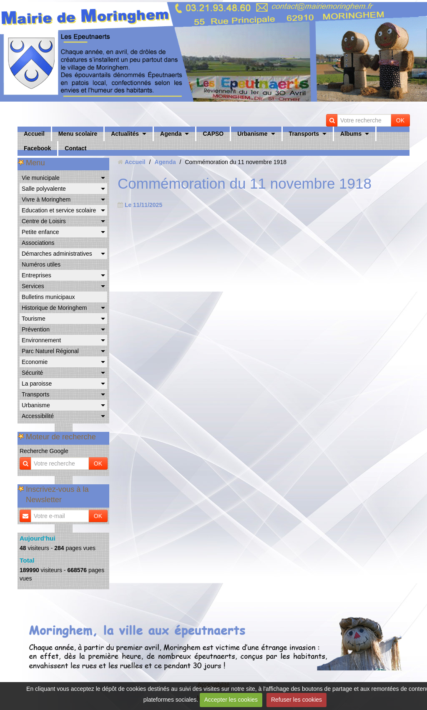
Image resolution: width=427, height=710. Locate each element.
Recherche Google (44, 451)
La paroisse (37, 383)
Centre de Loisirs (44, 221)
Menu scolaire (77, 133)
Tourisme (33, 318)
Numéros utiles (41, 264)
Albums (351, 133)
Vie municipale (41, 177)
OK (400, 120)
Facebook (37, 148)
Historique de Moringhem (54, 307)
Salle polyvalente (44, 188)
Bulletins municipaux (48, 297)
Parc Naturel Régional (50, 351)
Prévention (36, 329)
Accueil (34, 133)
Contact (75, 148)
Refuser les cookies (296, 699)
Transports (304, 133)
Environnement (41, 340)
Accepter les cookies (231, 699)
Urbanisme (252, 133)
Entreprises (36, 275)
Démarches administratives (57, 253)
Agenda (170, 133)
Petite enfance (40, 232)
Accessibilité (38, 416)
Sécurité (32, 372)
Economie (35, 362)
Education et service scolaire (59, 210)
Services (33, 286)
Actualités (125, 133)
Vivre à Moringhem (46, 199)
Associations (38, 242)
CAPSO (213, 133)
